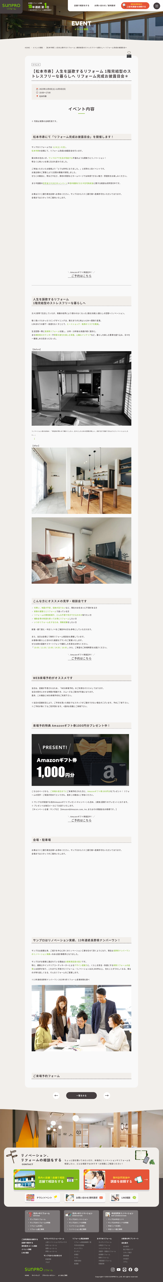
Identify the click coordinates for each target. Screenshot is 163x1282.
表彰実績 (126, 1256)
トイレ (76, 1257)
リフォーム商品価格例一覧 (82, 1242)
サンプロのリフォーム (38, 1219)
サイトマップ (36, 1275)
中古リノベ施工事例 (115, 1229)
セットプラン (78, 1248)
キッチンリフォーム (105, 1242)
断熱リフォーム (104, 1257)
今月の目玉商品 (79, 1245)
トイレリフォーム (104, 1248)
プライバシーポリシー (48, 1275)
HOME (27, 1275)
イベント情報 (26, 1249)
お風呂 (76, 1254)
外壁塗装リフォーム (105, 1261)
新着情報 (48, 1259)
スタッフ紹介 (127, 1252)
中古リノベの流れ (114, 1226)
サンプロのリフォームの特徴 (40, 1223)
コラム (125, 1262)
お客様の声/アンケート (130, 1238)
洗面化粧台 (77, 1261)
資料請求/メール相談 (29, 1246)
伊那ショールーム (51, 1251)
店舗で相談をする (81, 5)
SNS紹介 (126, 1259)
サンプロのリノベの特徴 (77, 1223)
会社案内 (126, 1246)
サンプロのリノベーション (78, 1219)
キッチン (77, 1251)
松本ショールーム (51, 1245)
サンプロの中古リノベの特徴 (118, 1223)
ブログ (47, 1262)
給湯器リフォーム (104, 1254)
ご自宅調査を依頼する (30, 1239)
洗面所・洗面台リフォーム (107, 1251)
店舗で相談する (27, 1243)
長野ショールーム (51, 1248)
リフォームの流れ (36, 1226)
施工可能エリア (128, 1249)
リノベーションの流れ (77, 1226)
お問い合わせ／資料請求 (105, 5)
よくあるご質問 (62, 1275)
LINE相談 (25, 1253)
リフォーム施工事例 (37, 1229)
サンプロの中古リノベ (116, 1219)
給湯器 (76, 1264)
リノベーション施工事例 (77, 1229)
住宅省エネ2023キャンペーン (55, 183)
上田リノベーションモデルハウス (56, 1242)
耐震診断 (101, 1264)
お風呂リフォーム (104, 1245)
